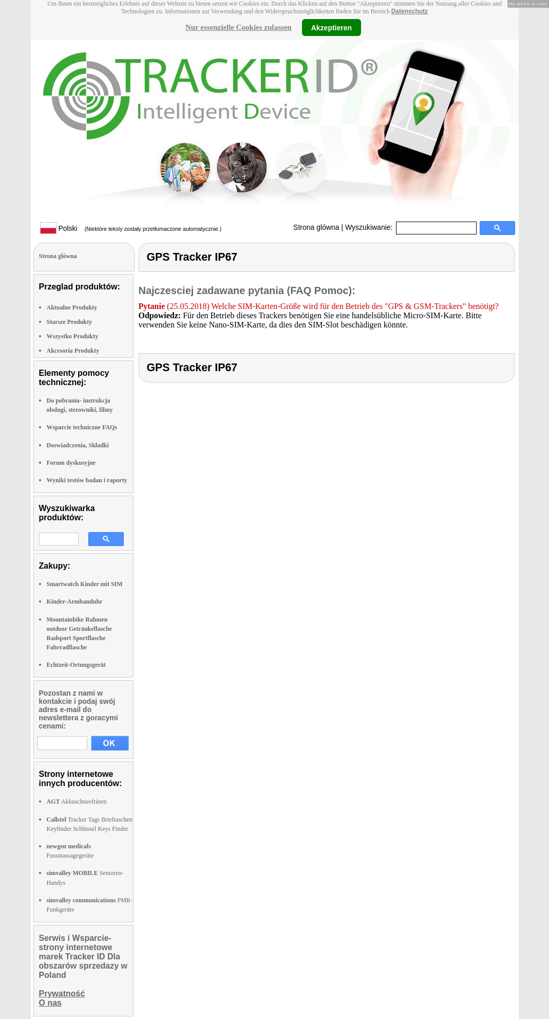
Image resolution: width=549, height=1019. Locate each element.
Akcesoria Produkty (73, 350)
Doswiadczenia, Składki (78, 445)
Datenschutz (409, 11)
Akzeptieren (331, 27)
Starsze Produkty (69, 321)
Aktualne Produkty (72, 307)
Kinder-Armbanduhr (75, 601)
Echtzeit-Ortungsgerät (76, 664)
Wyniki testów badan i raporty (87, 480)
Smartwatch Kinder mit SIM (85, 584)
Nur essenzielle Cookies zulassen (238, 27)
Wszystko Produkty (73, 336)
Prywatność (62, 993)
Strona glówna (316, 227)
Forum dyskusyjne (71, 462)
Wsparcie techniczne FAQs (82, 427)
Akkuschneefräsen (77, 801)
